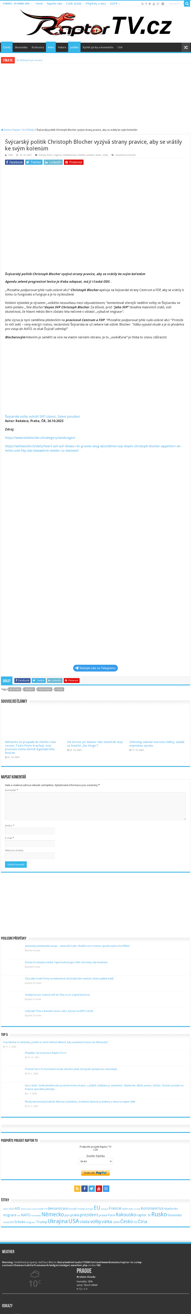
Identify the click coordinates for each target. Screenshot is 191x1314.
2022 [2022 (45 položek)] (5, 1209)
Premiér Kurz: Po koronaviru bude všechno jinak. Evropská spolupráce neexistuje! (71, 1069)
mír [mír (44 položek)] (18, 1215)
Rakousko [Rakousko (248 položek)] (126, 1214)
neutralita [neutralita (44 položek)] (36, 1215)
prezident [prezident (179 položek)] (89, 1214)
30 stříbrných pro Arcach (29, 60)
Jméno (9, 825)
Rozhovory (38, 47)
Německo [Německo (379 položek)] (52, 1214)
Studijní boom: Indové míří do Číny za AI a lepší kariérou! (57, 994)
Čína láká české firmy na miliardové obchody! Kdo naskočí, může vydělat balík (69, 978)
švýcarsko (45, 689)
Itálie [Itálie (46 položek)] (131, 1209)
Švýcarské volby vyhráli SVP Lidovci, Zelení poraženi (42, 416)
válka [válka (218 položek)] (107, 1221)
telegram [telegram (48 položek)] (31, 1222)
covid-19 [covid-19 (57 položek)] (42, 1208)
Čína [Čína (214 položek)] (142, 1221)
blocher (15, 689)
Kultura (62, 47)
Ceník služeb (74, 3)
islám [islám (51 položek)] (125, 1208)
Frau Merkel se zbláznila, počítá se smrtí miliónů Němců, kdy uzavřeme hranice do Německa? (55, 1042)
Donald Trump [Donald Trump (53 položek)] (77, 1208)
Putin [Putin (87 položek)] (111, 1215)
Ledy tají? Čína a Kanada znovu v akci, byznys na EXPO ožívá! (59, 1010)
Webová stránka (14, 850)
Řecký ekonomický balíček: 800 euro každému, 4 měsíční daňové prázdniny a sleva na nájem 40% (80, 1101)
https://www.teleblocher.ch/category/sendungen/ (40, 438)
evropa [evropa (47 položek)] (104, 1209)
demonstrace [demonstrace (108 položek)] (58, 1208)
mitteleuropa (70, 155)
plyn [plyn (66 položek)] (67, 1215)
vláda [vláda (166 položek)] (85, 1221)
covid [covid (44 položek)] (34, 1209)
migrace (58, 155)
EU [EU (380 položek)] (97, 1208)
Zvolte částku (95, 1156)
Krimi (51, 47)
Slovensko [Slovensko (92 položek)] (175, 1215)
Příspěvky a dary (96, 3)
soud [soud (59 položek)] (6, 1222)
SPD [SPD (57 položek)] (11, 1222)
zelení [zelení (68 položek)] (116, 1222)
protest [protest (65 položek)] (103, 1215)
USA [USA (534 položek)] (73, 1221)
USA (120, 47)
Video (98, 155)
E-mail (9, 837)
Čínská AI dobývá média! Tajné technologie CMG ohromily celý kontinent (66, 962)
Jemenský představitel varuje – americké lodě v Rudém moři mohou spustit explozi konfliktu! (77, 945)
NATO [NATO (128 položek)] (26, 1215)
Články (7, 47)
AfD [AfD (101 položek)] (17, 1208)
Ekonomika (21, 47)
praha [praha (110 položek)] (74, 1215)
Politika (81, 155)
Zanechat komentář (125, 155)
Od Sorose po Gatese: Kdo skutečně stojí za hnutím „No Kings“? (95, 743)
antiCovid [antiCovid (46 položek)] (26, 1209)
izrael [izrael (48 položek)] (137, 1208)
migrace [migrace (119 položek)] (10, 1215)
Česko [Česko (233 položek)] (126, 1221)
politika (74, 47)
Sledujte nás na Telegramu (95, 668)
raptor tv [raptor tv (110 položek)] (144, 1215)
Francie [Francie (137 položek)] (115, 1208)
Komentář (11, 790)
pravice (29, 689)
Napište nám (54, 3)
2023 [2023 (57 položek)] (11, 1208)
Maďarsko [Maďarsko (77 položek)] (171, 1208)
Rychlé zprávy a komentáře (98, 47)
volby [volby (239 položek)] (95, 1221)
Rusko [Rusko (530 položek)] (159, 1214)
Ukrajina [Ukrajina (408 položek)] (58, 1221)
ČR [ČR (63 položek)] (135, 1222)
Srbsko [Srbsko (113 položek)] (19, 1222)
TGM (10, 155)
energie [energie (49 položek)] (89, 1208)
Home (39, 3)
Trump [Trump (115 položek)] (41, 1222)
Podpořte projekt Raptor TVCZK (95, 1148)
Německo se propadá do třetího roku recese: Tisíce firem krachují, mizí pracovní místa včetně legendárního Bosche (30, 747)
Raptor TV (18, 129)
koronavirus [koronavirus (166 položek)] (152, 1208)
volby (105, 155)
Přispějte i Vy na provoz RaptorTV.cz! (45, 1052)
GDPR (113, 3)
